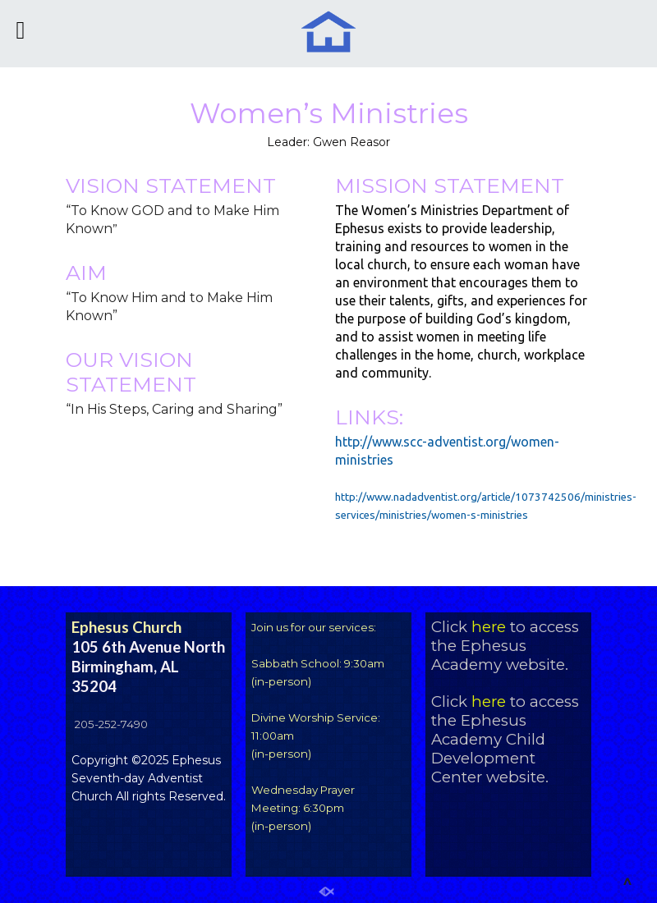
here (488, 626)
